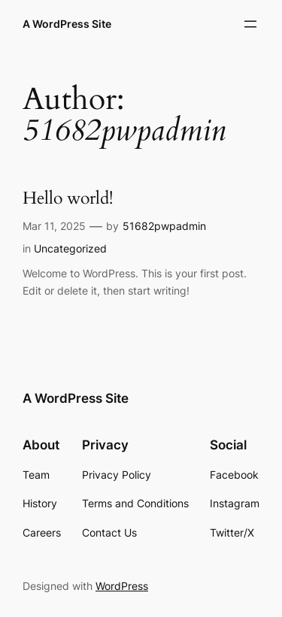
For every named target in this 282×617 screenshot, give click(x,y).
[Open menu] (250, 24)
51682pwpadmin (164, 225)
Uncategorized (70, 248)
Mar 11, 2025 (54, 225)
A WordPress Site (67, 23)
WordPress (122, 585)
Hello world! (68, 199)
